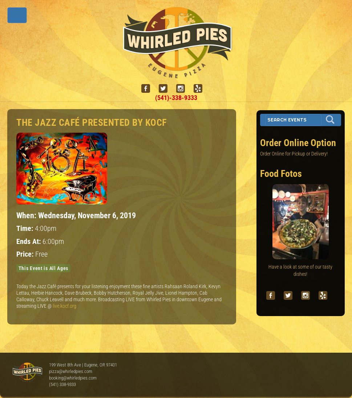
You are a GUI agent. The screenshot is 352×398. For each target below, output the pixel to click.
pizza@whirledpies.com (70, 371)
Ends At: (29, 241)
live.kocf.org (64, 306)
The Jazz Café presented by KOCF (91, 122)
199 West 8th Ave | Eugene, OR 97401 (83, 365)
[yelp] (201, 88)
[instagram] (183, 88)
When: (27, 215)
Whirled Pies (27, 373)
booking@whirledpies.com (73, 378)
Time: (25, 228)
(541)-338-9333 (176, 97)
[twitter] (166, 88)
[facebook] (148, 88)
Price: (25, 254)
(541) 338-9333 (62, 384)
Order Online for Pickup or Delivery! (294, 154)
